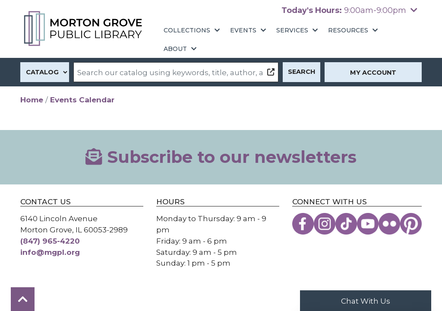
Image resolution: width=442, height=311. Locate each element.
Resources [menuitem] (348, 30)
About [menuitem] (175, 49)
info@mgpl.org (50, 252)
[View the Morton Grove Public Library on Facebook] (303, 224)
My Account (373, 72)
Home (31, 99)
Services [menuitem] (292, 30)
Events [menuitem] (243, 30)
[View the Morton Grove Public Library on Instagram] (324, 224)
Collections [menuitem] (187, 30)
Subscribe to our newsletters (220, 157)
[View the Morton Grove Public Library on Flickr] (389, 224)
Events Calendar (82, 99)
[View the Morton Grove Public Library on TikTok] (346, 224)
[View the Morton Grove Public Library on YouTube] (368, 224)
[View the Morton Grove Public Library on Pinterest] (411, 224)
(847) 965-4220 (50, 240)
